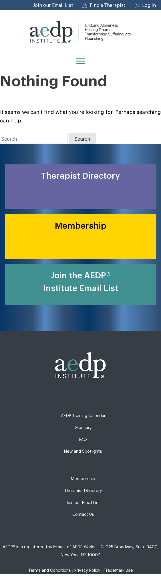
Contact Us (83, 514)
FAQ (83, 440)
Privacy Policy (87, 570)
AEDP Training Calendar (83, 416)
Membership (83, 479)
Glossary (83, 428)
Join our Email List (53, 5)
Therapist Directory (83, 491)
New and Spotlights (83, 451)
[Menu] (80, 61)
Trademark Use (118, 570)
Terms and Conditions (49, 570)
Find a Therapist (108, 5)
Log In (149, 5)
